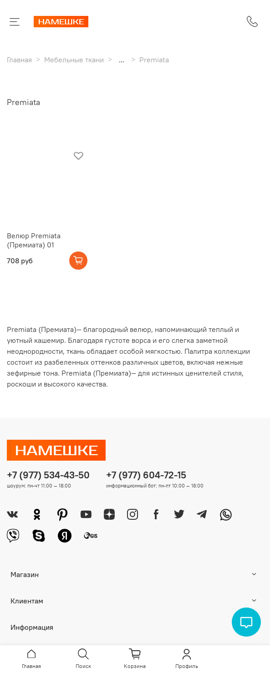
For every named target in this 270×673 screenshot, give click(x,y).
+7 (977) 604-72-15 (146, 475)
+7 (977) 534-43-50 (48, 475)
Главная (19, 59)
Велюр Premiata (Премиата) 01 (34, 240)
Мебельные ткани (74, 59)
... (121, 59)
